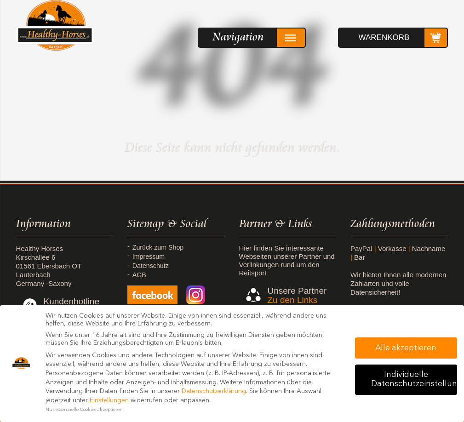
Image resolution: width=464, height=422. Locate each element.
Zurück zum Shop (160, 247)
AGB (140, 275)
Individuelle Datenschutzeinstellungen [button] (414, 379)
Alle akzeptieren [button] (405, 348)
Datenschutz (152, 265)
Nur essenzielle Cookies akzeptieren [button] (84, 409)
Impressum (150, 256)
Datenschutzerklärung (214, 391)
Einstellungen (109, 400)
